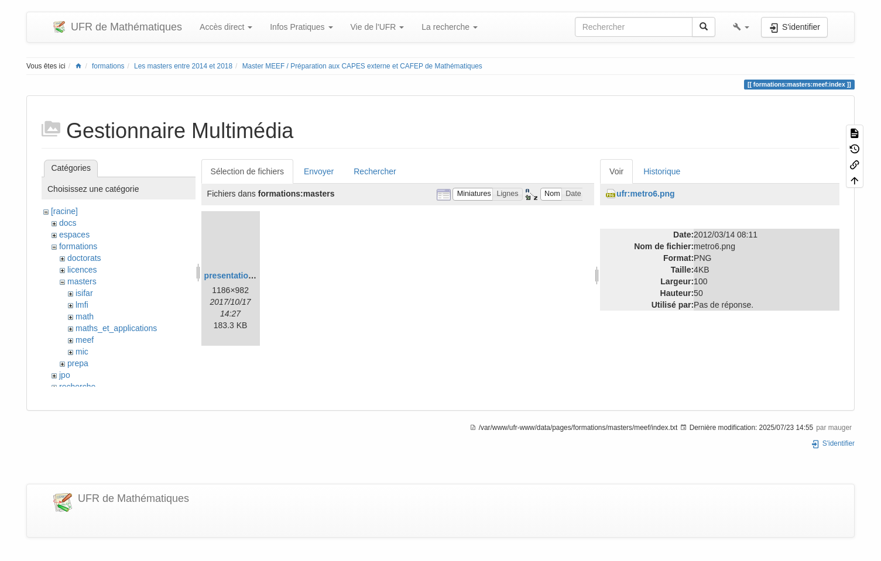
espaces (74, 234)
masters (82, 281)
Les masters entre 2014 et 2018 (183, 66)
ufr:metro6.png (645, 193)
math (85, 316)
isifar (84, 293)
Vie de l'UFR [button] (377, 27)
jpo (64, 375)
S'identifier (833, 443)
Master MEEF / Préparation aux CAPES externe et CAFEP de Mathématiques (362, 66)
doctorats (84, 258)
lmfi (82, 304)
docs (68, 223)
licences (82, 269)
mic (82, 351)
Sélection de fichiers (247, 171)
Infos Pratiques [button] (301, 27)
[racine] (64, 211)
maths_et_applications (116, 328)
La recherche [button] (449, 27)
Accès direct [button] (226, 27)
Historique (661, 171)
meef (85, 340)
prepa (77, 363)
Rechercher (375, 171)
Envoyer (319, 171)
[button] (741, 27)
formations (108, 66)
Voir (616, 171)
